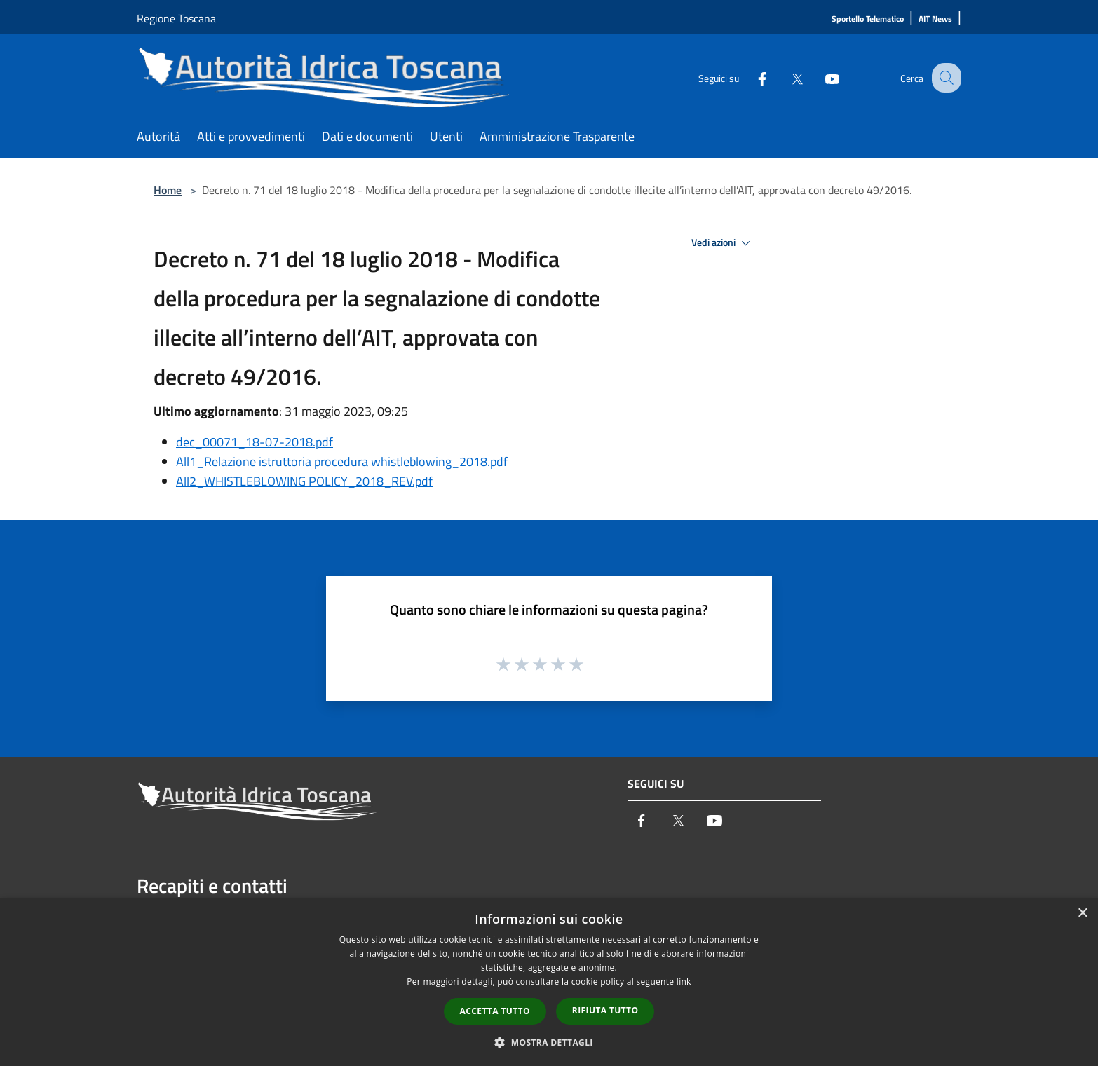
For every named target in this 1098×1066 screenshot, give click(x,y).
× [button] (1082, 913)
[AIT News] (935, 19)
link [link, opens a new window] (684, 982)
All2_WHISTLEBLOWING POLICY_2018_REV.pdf (304, 481)
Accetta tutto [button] (495, 1011)
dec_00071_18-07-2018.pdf (254, 441)
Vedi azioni (722, 243)
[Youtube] (820, 77)
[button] (549, 1042)
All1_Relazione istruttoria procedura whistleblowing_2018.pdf (342, 461)
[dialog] (549, 982)
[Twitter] (785, 77)
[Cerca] (944, 78)
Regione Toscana (176, 18)
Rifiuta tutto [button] (605, 1010)
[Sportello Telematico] (868, 19)
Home (168, 190)
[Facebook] (750, 77)
